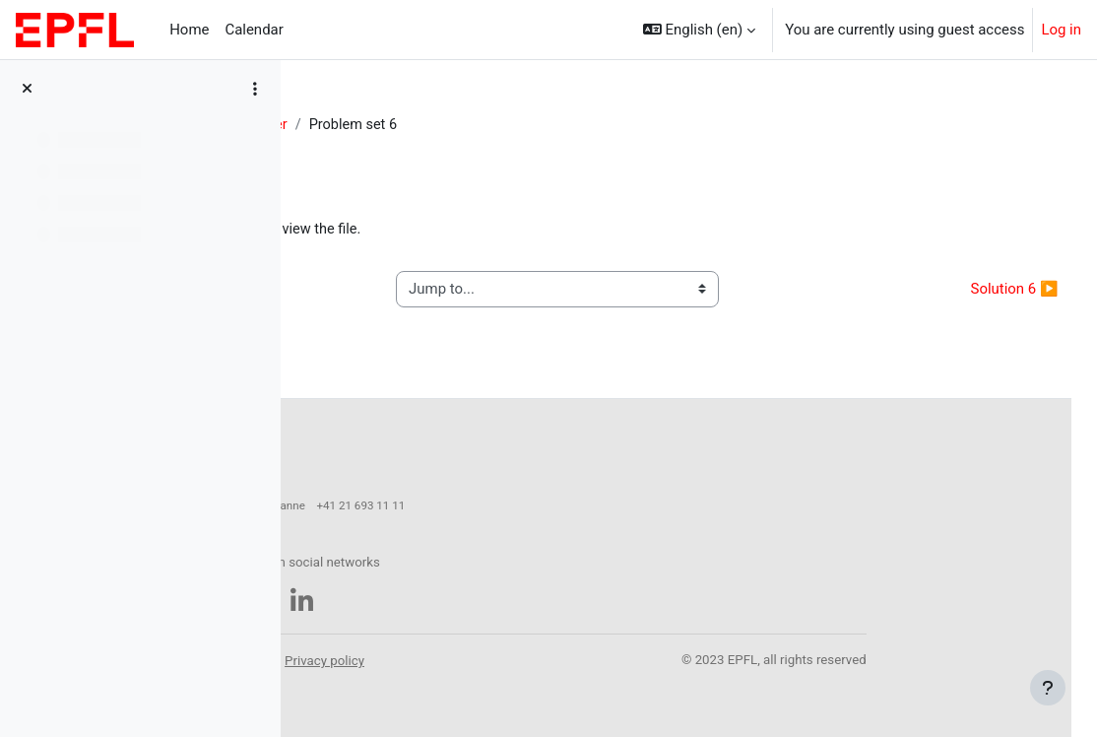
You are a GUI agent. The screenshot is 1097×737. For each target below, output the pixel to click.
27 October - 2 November (488, 125)
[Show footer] (1047, 687)
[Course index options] (255, 88)
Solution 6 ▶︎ (970, 290)
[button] (699, 29)
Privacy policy (601, 650)
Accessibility (431, 650)
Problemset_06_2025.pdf (436, 229)
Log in (1061, 29)
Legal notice (515, 650)
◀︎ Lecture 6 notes (393, 290)
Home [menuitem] (189, 29)
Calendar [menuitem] (254, 29)
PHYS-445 (352, 125)
